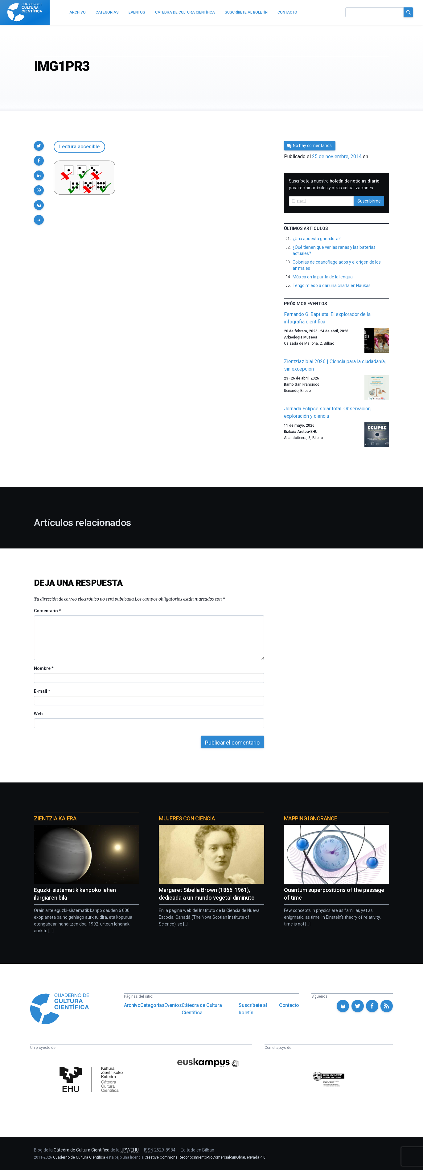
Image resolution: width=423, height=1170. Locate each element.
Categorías (152, 1005)
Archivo (132, 1005)
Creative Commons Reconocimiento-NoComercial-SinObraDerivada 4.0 (205, 1157)
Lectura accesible (79, 147)
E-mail (42, 691)
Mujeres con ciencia (187, 818)
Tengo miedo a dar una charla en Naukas (332, 285)
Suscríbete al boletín (253, 1009)
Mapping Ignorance (310, 818)
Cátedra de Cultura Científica (202, 1009)
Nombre (43, 668)
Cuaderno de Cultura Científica (79, 1157)
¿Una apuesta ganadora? (317, 238)
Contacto (289, 1005)
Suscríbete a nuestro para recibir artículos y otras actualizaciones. (334, 184)
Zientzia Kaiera (55, 818)
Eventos (173, 1005)
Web (38, 713)
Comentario (47, 610)
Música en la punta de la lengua (323, 276)
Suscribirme (369, 201)
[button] (39, 146)
